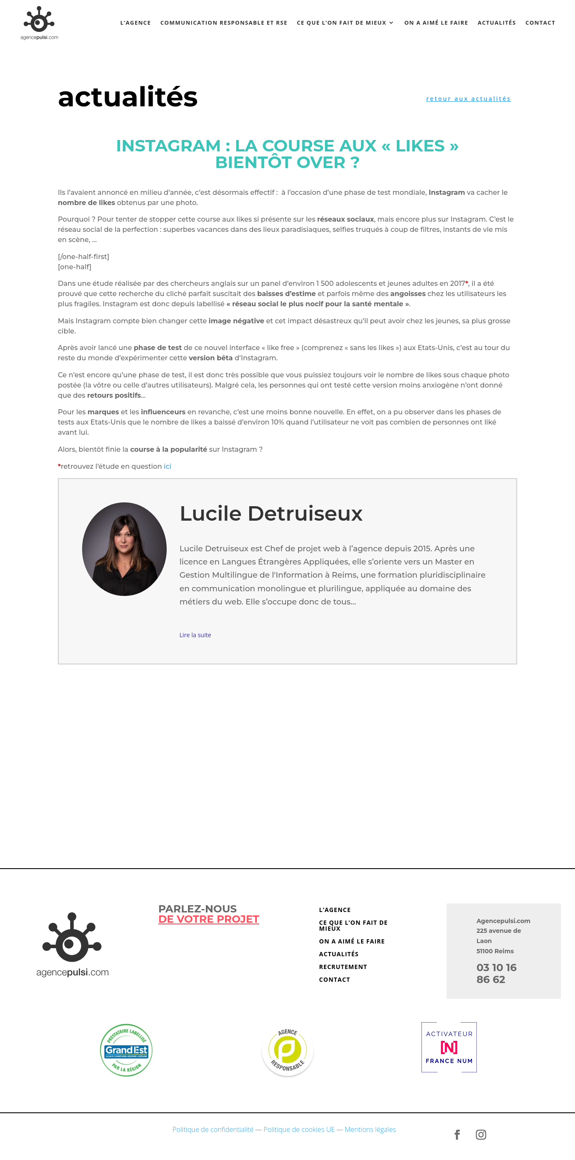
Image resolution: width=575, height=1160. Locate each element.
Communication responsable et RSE (224, 22)
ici (167, 466)
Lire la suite (195, 635)
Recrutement (343, 967)
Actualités (497, 22)
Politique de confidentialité (213, 1129)
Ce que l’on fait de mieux (342, 22)
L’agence (135, 22)
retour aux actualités (468, 98)
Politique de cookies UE (299, 1129)
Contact (540, 22)
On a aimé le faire (436, 22)
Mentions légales (370, 1129)
